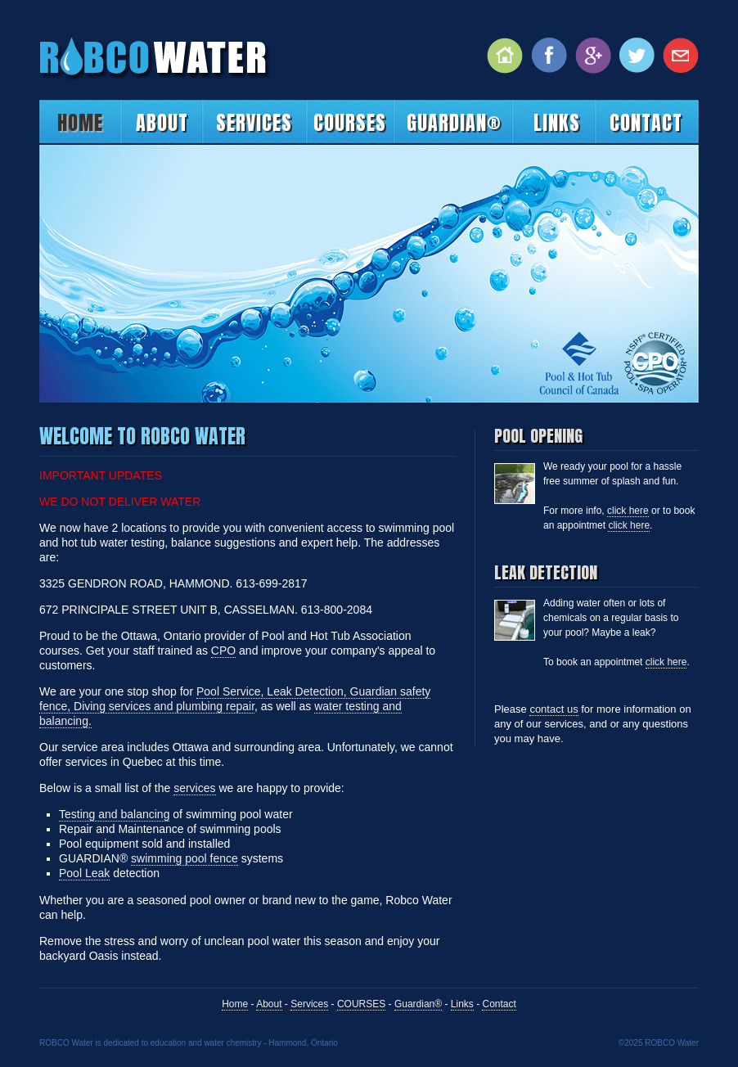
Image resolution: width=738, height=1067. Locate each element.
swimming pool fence (184, 858)
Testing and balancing (114, 814)
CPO (223, 650)
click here (628, 510)
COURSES (349, 123)
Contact (646, 123)
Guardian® (454, 123)
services (194, 788)
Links (556, 123)
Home (80, 123)
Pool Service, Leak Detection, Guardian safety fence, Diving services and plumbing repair (234, 699)
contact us (553, 709)
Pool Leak (84, 873)
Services (254, 123)
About (162, 123)
